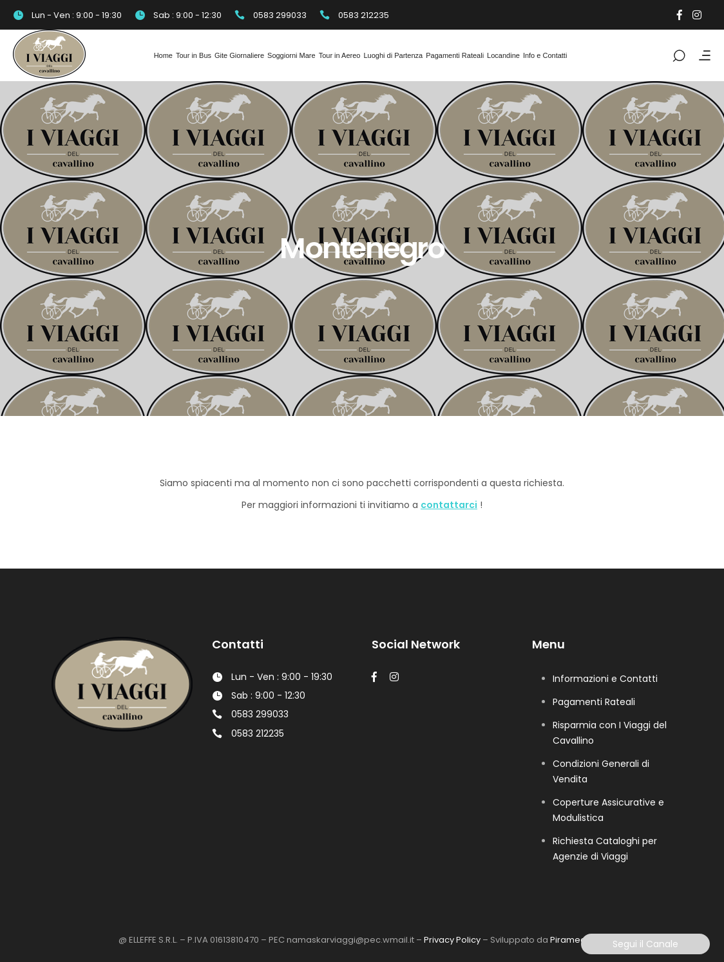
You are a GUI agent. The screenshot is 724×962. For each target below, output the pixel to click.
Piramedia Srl (578, 940)
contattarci (449, 504)
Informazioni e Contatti (605, 678)
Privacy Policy (452, 940)
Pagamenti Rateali (594, 701)
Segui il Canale (645, 944)
